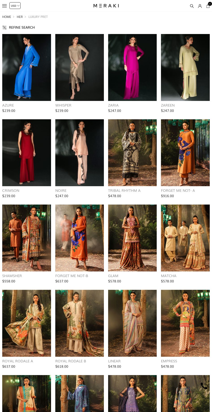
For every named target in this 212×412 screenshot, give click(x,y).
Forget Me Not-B (71, 275)
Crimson (10, 190)
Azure (8, 104)
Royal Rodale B (70, 360)
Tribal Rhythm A (124, 190)
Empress (169, 360)
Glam (113, 275)
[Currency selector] (15, 5)
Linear (114, 360)
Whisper (63, 104)
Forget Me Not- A (178, 190)
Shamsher (12, 275)
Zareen (168, 104)
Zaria (113, 104)
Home (6, 17)
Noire (60, 190)
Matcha (168, 275)
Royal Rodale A (17, 360)
